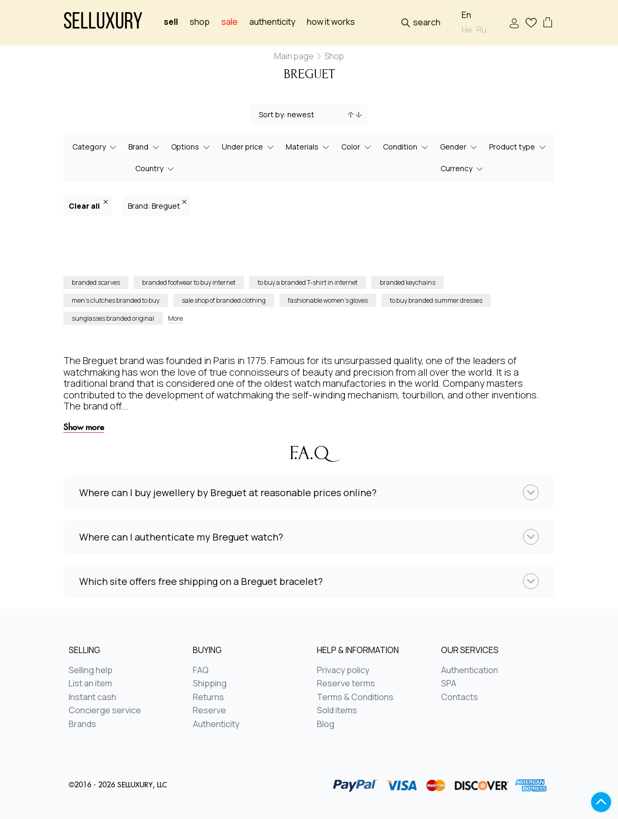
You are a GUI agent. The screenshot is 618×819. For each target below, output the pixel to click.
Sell (171, 21)
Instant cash (92, 697)
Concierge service (105, 710)
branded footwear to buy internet (189, 282)
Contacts (459, 697)
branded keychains (407, 282)
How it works (331, 21)
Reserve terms (346, 683)
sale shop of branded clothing (224, 300)
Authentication (469, 670)
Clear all (88, 205)
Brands (82, 724)
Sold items (337, 710)
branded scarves (96, 282)
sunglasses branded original (113, 318)
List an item (90, 683)
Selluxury (103, 23)
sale (229, 21)
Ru (481, 29)
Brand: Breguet (157, 205)
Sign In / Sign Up (514, 23)
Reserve (209, 710)
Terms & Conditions (355, 697)
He (467, 29)
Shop (200, 21)
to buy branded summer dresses (436, 300)
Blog (325, 724)
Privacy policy (343, 670)
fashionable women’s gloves (328, 300)
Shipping (210, 683)
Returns (208, 697)
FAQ (201, 670)
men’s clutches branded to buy (116, 300)
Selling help (91, 670)
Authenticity (272, 21)
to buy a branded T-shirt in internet (308, 282)
